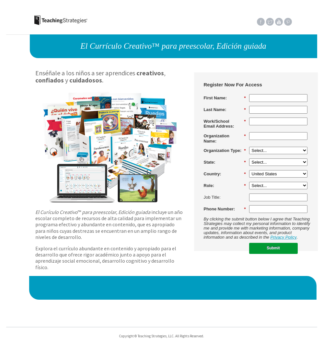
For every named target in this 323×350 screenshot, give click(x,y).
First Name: (225, 98)
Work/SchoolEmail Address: (225, 124)
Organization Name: (225, 138)
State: (225, 162)
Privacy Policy (283, 237)
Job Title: (212, 197)
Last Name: (225, 109)
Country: (225, 174)
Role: (225, 185)
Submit (273, 248)
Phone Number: (225, 209)
